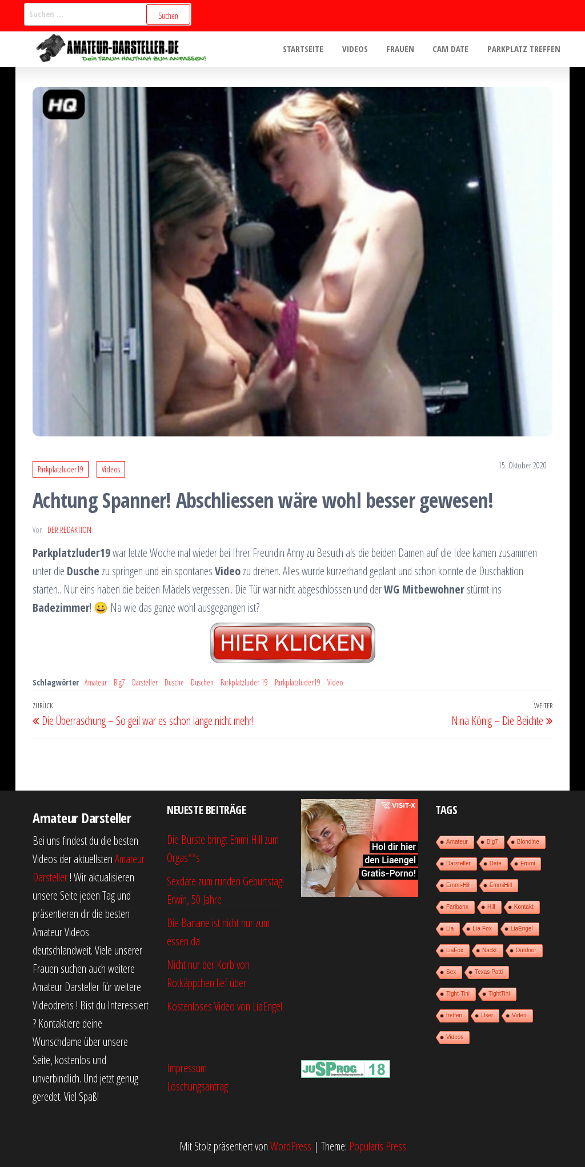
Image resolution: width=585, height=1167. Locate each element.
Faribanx (457, 907)
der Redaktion (69, 529)
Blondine (528, 842)
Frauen (404, 49)
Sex (451, 972)
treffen (454, 1015)
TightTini (499, 993)
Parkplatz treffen (524, 49)
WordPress (290, 1146)
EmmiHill (501, 885)
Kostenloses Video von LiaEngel (224, 1006)
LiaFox (454, 950)
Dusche (174, 682)
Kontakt (524, 907)
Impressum (187, 1068)
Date (496, 863)
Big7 (119, 682)
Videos (359, 49)
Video (335, 682)
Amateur (96, 682)
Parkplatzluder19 (60, 469)
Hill (491, 907)
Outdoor (526, 950)
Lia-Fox (481, 928)
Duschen (202, 682)
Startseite (309, 49)
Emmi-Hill (458, 885)
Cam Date (453, 49)
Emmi (527, 863)
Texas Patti (489, 972)
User (487, 1015)
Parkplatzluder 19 (244, 682)
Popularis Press (377, 1146)
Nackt (489, 950)
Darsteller (145, 682)
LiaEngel (522, 928)
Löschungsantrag (197, 1086)
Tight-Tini (458, 993)
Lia (450, 928)
